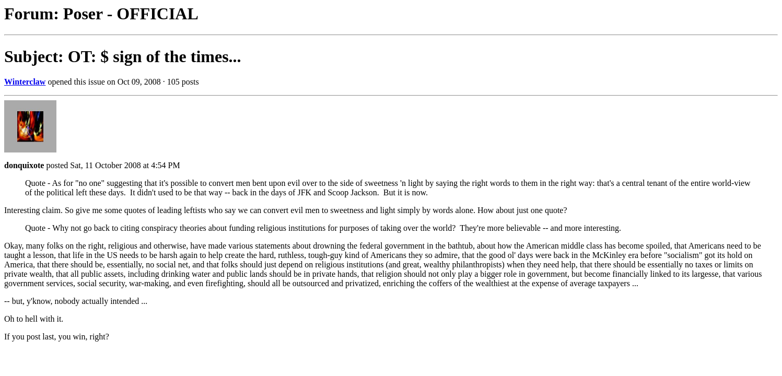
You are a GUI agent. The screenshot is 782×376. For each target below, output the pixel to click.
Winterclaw (24, 81)
